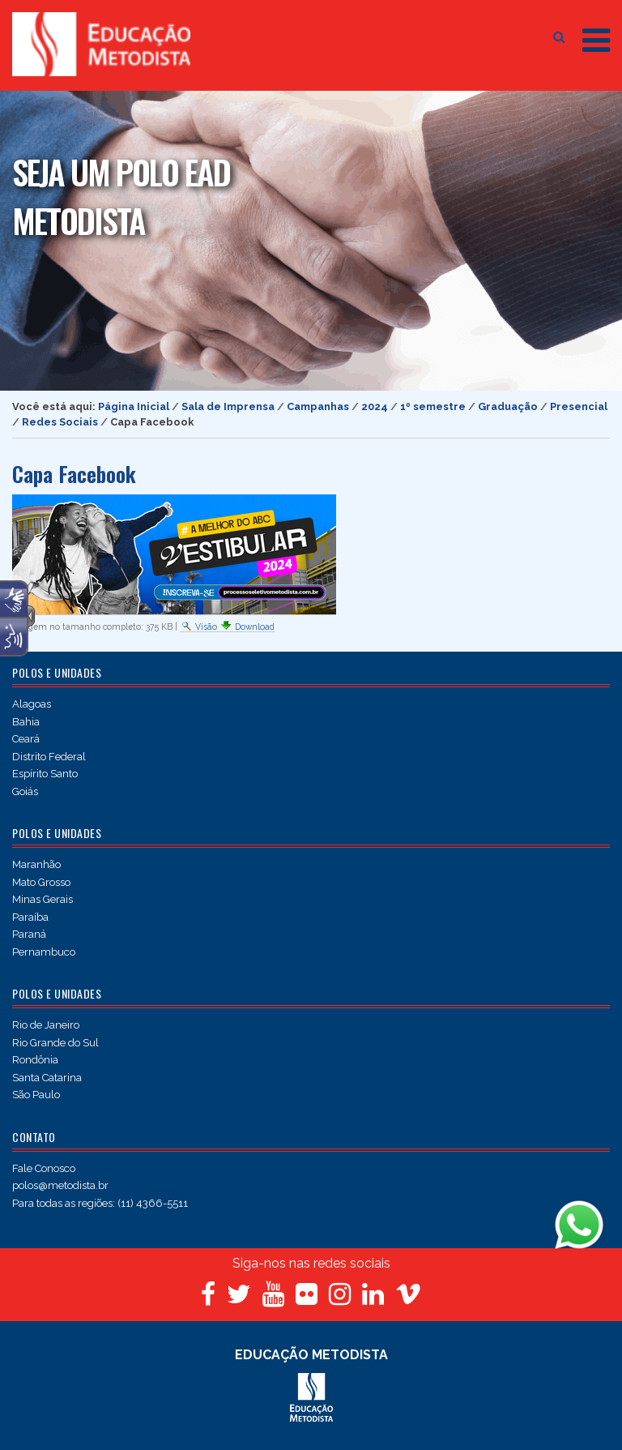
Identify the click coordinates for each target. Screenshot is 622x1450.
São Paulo (36, 1095)
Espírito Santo (45, 774)
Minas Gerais (42, 899)
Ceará (26, 739)
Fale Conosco (43, 1168)
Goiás (25, 791)
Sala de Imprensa (228, 406)
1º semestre (433, 406)
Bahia (26, 722)
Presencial (578, 406)
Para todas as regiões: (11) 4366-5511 (100, 1203)
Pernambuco (43, 952)
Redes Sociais (60, 422)
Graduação (508, 406)
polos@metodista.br (60, 1185)
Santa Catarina (47, 1077)
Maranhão (36, 864)
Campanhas (318, 406)
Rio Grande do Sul (55, 1043)
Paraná (29, 934)
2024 (374, 406)
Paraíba (30, 917)
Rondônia (35, 1060)
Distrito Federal (49, 757)
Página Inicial (133, 406)
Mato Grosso (41, 882)
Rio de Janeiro (45, 1025)
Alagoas (31, 704)
